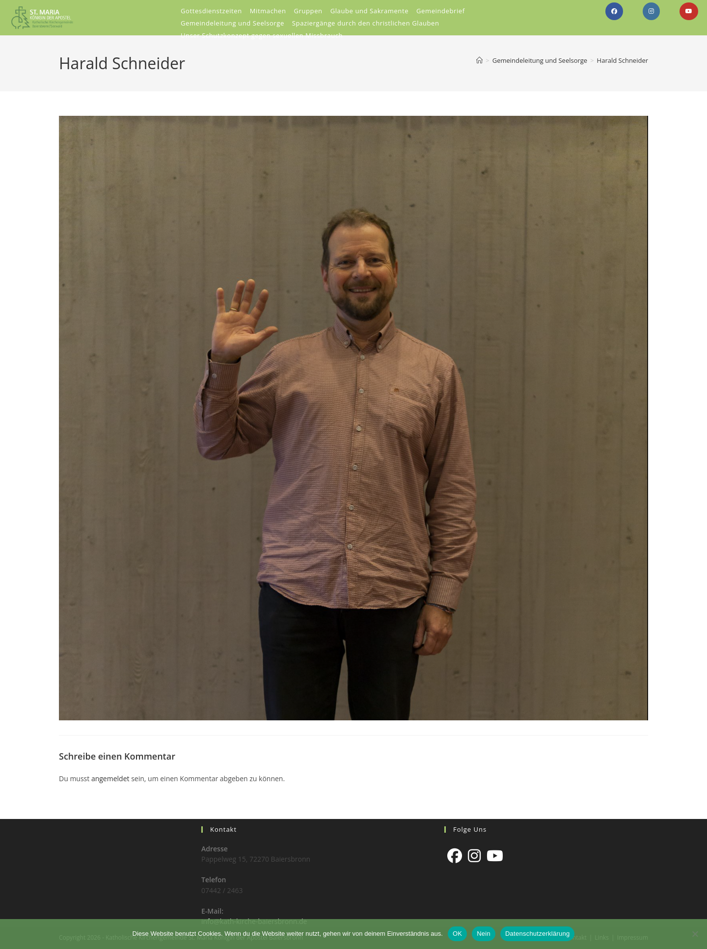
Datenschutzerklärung (537, 933)
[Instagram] (474, 856)
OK (457, 933)
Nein (483, 933)
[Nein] (695, 934)
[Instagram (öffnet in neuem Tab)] (651, 11)
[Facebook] (454, 856)
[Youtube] (495, 856)
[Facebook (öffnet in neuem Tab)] (614, 11)
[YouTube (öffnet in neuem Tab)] (689, 11)
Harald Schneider (622, 60)
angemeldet (110, 778)
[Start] (479, 60)
